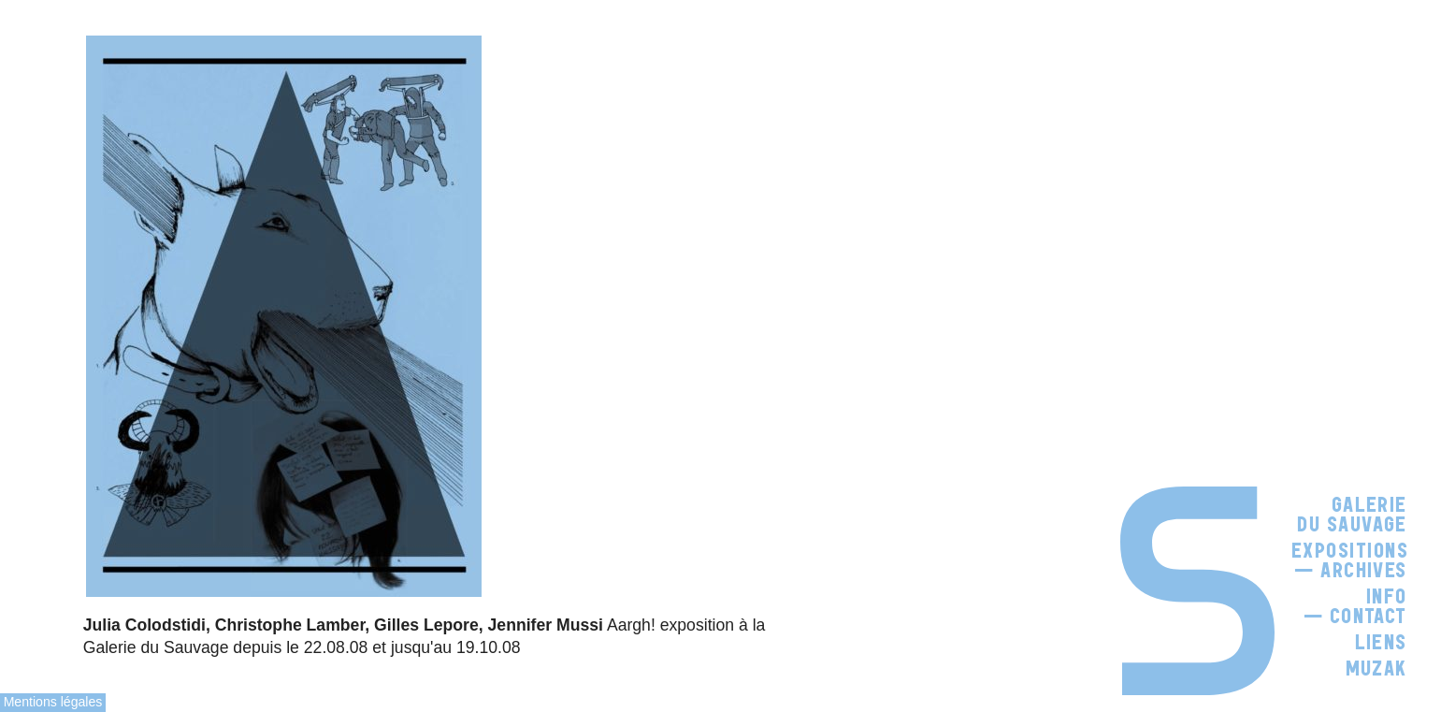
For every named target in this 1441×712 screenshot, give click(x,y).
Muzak (1376, 669)
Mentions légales (53, 701)
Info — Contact (1355, 607)
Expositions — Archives (1349, 561)
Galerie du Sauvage (1352, 515)
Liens (1381, 643)
